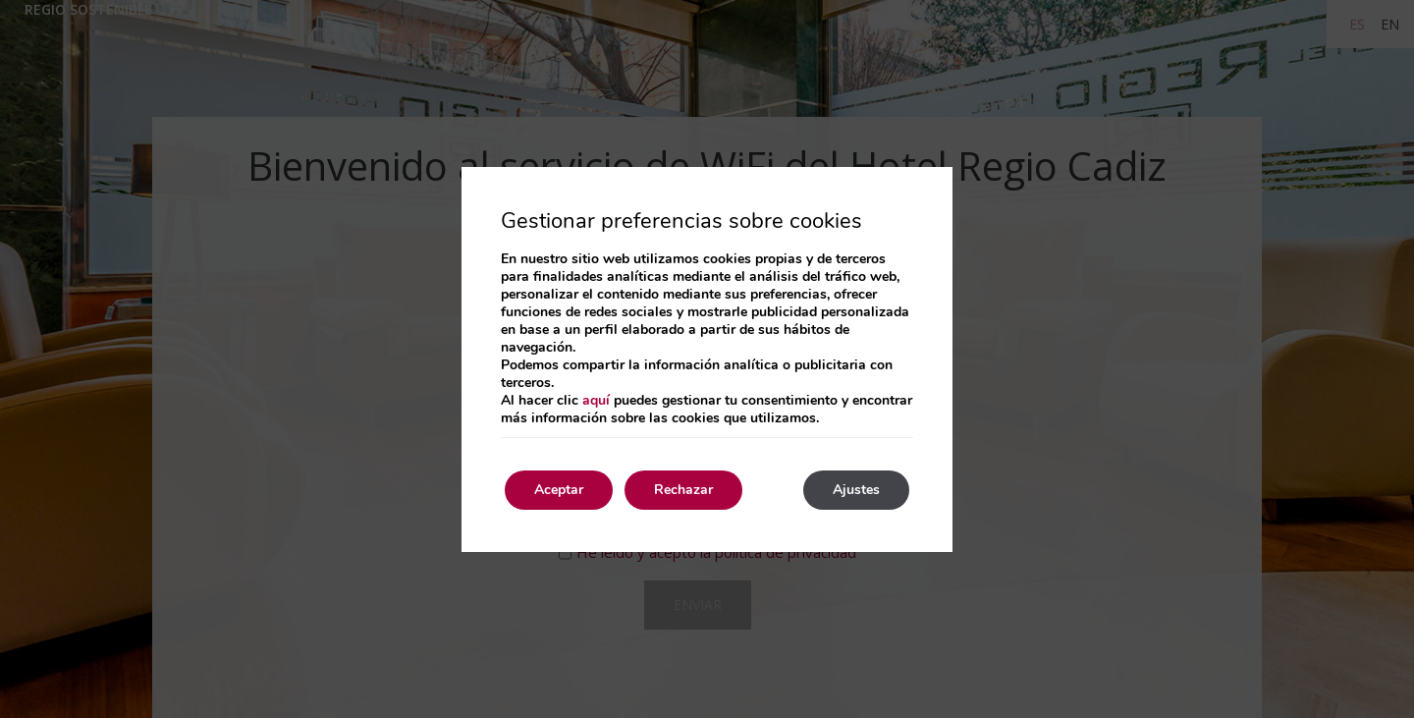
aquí (596, 400)
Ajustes (856, 489)
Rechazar (683, 489)
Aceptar (558, 489)
